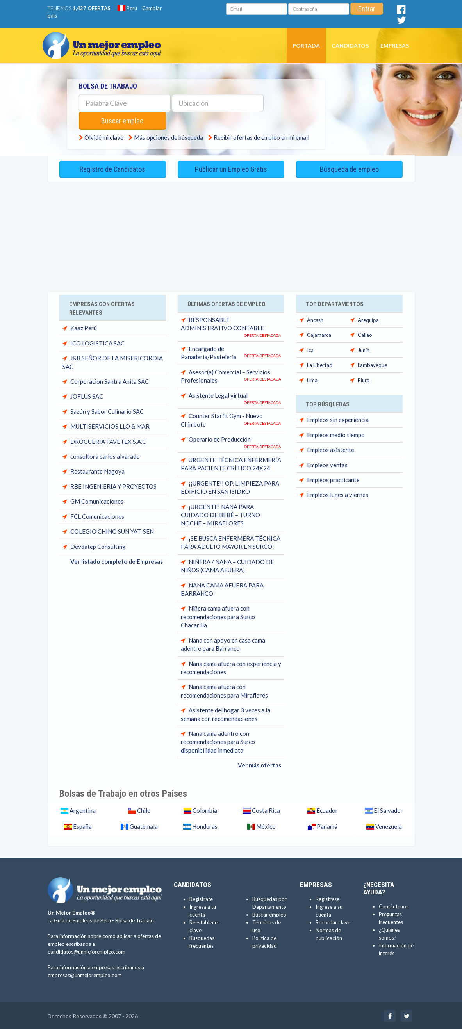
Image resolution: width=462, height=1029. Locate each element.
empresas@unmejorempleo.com (85, 974)
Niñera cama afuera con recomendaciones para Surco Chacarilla (218, 616)
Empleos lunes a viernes (337, 493)
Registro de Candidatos (112, 169)
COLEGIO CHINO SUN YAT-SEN (112, 530)
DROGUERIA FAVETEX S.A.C (108, 440)
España (82, 825)
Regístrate (201, 898)
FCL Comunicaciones (97, 515)
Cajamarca (319, 334)
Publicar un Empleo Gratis (231, 169)
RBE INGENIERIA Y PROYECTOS (113, 485)
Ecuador (326, 809)
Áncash (315, 319)
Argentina (82, 809)
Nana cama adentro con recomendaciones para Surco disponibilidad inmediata (218, 741)
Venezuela (388, 825)
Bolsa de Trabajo (134, 920)
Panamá (326, 825)
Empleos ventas (327, 464)
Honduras (204, 825)
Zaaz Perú (83, 327)
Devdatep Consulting (98, 545)
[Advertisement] (231, 232)
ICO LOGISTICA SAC (97, 342)
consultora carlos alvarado (105, 455)
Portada (306, 45)
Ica (310, 349)
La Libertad (319, 364)
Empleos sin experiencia (338, 418)
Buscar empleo (123, 121)
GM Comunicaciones (96, 500)
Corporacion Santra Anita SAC (109, 380)
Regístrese (327, 898)
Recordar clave (333, 921)
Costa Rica (265, 809)
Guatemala (143, 825)
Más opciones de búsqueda (168, 137)
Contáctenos (393, 906)
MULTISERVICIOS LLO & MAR (110, 425)
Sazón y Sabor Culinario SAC (107, 410)
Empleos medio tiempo (336, 434)
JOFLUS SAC (86, 395)
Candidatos (350, 45)
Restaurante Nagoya (97, 470)
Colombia (204, 809)
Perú (127, 8)
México (265, 825)
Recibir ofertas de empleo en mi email (261, 137)
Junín (363, 349)
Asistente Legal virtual (218, 394)
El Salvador (388, 809)
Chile (143, 809)
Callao (365, 334)
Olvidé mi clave (103, 137)
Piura (363, 379)
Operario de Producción (220, 438)
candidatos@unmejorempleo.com (86, 951)
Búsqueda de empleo (349, 169)
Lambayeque (372, 364)
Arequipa (368, 319)
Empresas (394, 45)
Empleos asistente (330, 448)
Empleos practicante (333, 478)
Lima (312, 379)
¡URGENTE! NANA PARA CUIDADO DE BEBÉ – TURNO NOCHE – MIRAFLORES (220, 514)
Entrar (366, 9)
